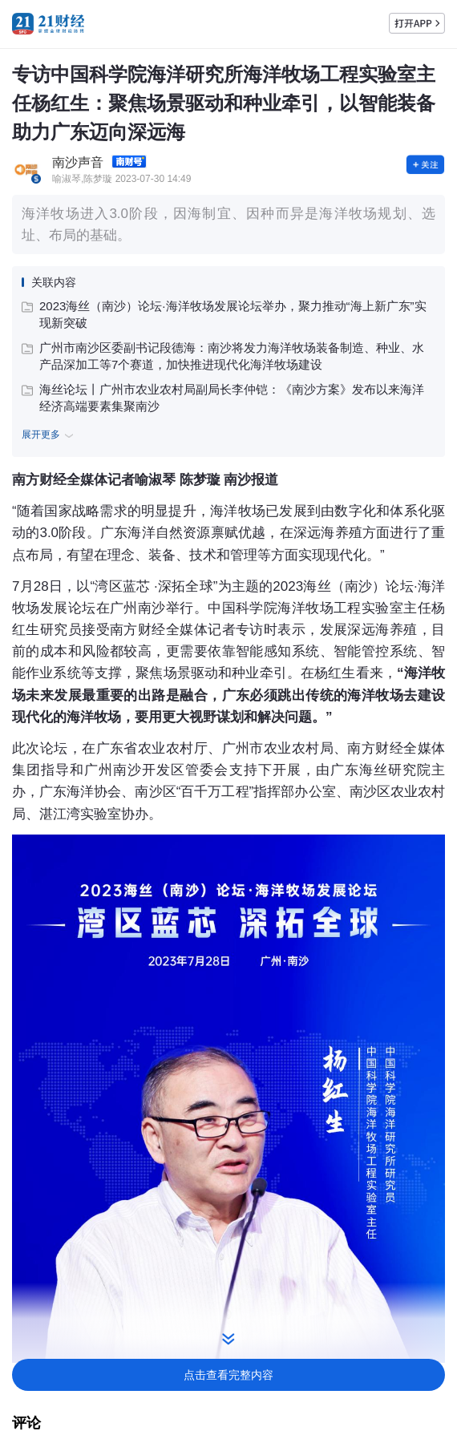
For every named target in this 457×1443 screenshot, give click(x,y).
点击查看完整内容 (228, 1374)
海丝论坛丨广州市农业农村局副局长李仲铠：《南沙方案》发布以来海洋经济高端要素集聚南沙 (223, 397)
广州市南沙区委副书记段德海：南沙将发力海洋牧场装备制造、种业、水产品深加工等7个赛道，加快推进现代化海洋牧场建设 (223, 356)
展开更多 (50, 435)
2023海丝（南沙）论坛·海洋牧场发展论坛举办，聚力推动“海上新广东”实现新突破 (224, 314)
